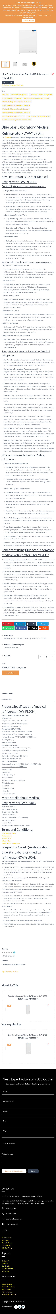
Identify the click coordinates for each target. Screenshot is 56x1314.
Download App (7, 1284)
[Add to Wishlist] (52, 74)
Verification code (7, 1154)
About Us (5, 1263)
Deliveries (5, 1271)
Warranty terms (7, 836)
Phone (5, 1111)
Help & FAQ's (6, 1289)
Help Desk (5, 1240)
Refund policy (6, 841)
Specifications (7, 699)
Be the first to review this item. (12, 85)
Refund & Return (7, 1268)
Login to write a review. (10, 971)
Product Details (7, 693)
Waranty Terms (7, 1243)
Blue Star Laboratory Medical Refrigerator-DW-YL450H (28, 1035)
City (4, 1131)
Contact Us (5, 1261)
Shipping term (6, 838)
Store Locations (7, 1292)
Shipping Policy (7, 1248)
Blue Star (8, 137)
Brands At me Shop (8, 1287)
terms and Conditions (9, 833)
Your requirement (9, 1143)
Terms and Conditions (9, 1294)
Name (5, 1091)
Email (5, 1121)
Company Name (8, 1101)
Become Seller (6, 1238)
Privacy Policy (6, 1245)
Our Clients (6, 1266)
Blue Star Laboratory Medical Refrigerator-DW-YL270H (28, 996)
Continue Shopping (28, 20)
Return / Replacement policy (11, 843)
